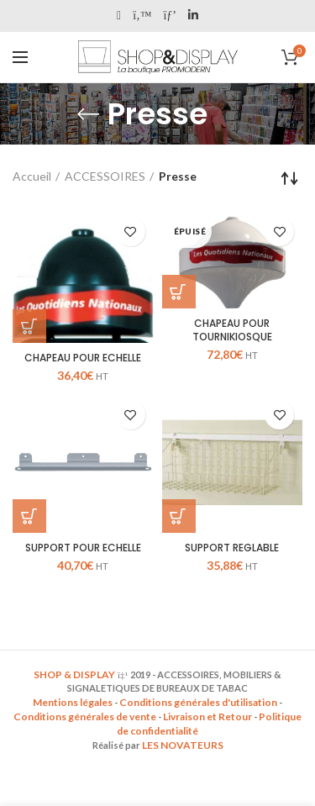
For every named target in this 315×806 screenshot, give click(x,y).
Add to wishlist (130, 231)
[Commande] (289, 178)
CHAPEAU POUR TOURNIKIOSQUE (232, 330)
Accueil (32, 176)
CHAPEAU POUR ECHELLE (82, 358)
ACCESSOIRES (105, 176)
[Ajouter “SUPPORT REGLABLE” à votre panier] (179, 516)
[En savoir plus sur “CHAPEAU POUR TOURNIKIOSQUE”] (179, 291)
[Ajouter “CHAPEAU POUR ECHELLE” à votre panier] (29, 326)
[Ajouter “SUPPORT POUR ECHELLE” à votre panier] (29, 516)
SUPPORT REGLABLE (232, 548)
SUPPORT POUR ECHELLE (83, 548)
